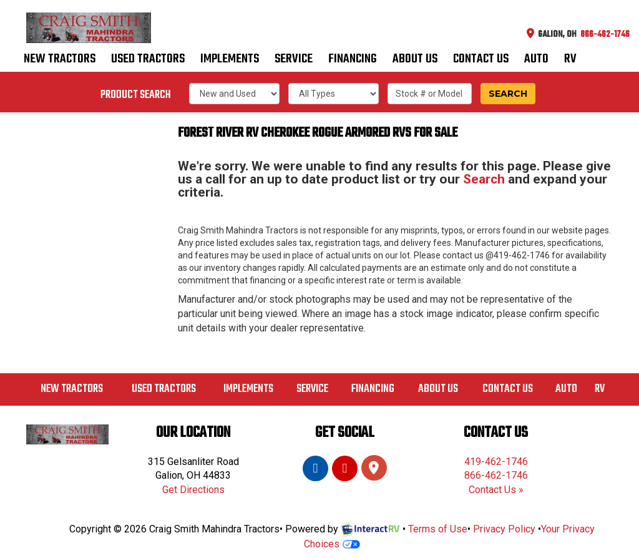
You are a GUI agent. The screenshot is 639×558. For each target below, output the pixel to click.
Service (294, 60)
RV (570, 60)
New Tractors (59, 60)
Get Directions (193, 490)
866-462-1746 (496, 475)
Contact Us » (496, 490)
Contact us (481, 60)
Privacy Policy (504, 529)
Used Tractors (148, 60)
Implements (229, 60)
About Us (415, 60)
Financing (352, 60)
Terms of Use (437, 529)
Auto (536, 60)
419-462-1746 (496, 461)
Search (508, 93)
